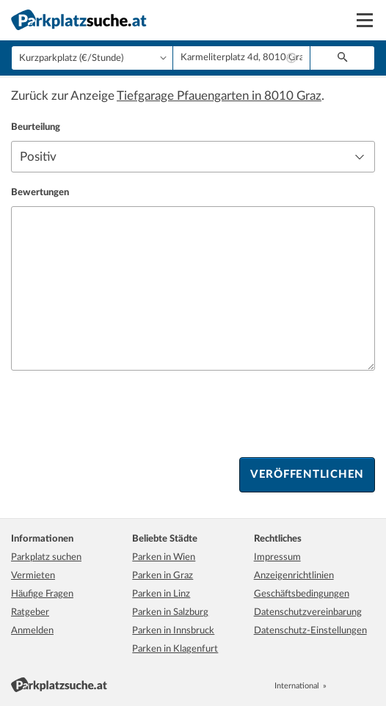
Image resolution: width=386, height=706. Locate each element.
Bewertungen (40, 192)
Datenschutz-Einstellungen (310, 631)
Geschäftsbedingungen (301, 594)
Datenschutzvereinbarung (308, 612)
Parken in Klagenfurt (175, 649)
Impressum (277, 557)
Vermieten (33, 576)
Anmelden (32, 631)
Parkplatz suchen (46, 557)
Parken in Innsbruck (173, 631)
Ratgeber (30, 612)
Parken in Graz (162, 576)
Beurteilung (35, 127)
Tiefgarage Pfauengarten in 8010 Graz (219, 96)
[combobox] (241, 58)
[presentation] (122, 414)
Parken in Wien (163, 557)
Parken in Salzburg (170, 612)
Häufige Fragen (42, 594)
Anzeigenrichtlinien (294, 576)
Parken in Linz (161, 594)
